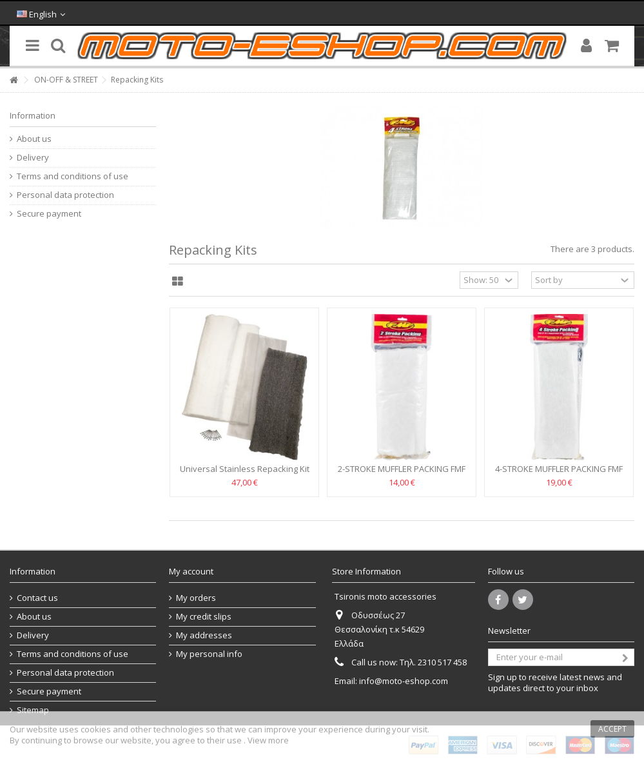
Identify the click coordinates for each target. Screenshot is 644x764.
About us (34, 138)
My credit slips (203, 616)
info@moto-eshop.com (403, 681)
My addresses (204, 635)
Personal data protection (65, 195)
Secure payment (49, 213)
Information (32, 115)
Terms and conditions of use (72, 176)
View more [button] (268, 740)
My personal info (209, 654)
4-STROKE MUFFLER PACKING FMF (559, 469)
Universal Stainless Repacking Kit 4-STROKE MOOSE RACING (244, 474)
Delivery (33, 157)
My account (191, 571)
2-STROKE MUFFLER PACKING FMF (401, 469)
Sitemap (33, 710)
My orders (196, 598)
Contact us (37, 598)
